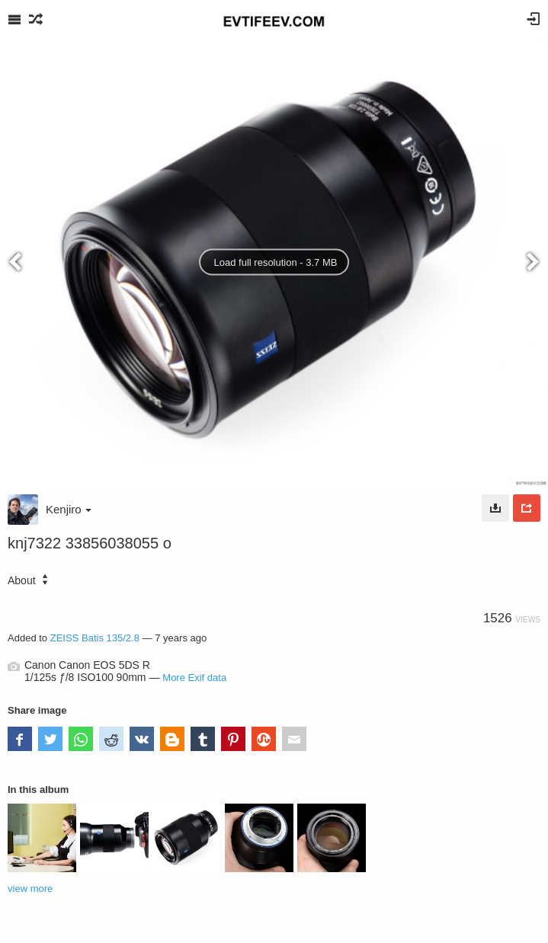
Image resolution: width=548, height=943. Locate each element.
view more (30, 888)
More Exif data (194, 677)
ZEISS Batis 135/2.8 (94, 638)
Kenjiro (68, 509)
